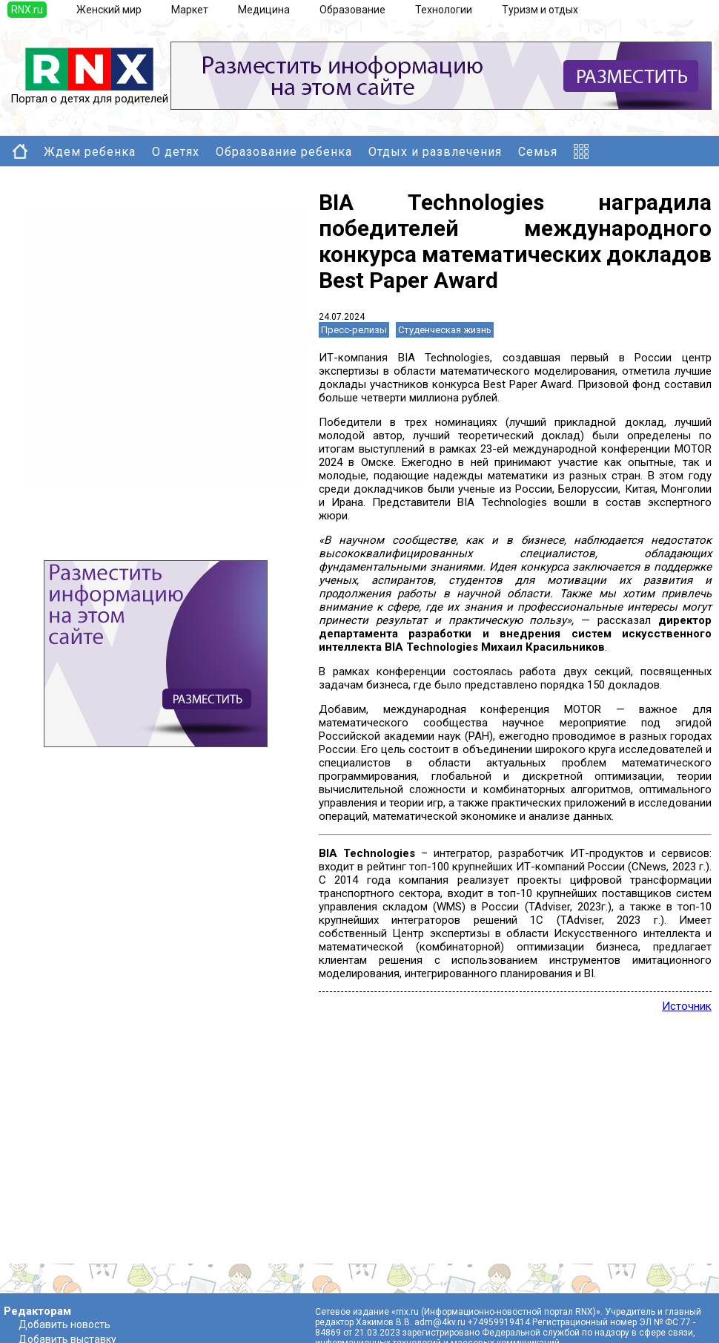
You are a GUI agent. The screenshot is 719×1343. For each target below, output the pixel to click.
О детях (175, 152)
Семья (537, 152)
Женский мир (109, 10)
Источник (687, 1006)
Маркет (189, 10)
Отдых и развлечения (435, 152)
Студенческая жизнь (444, 329)
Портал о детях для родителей (89, 93)
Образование (352, 10)
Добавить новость (64, 1324)
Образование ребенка (284, 152)
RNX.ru (27, 10)
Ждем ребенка (90, 152)
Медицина (264, 10)
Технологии (443, 10)
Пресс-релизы (354, 329)
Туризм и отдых (540, 10)
